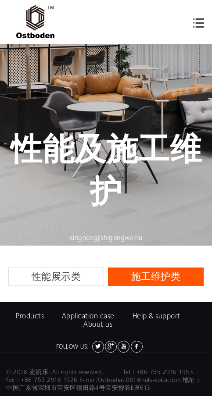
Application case (88, 316)
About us (97, 324)
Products (30, 316)
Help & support (156, 316)
